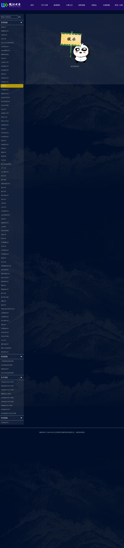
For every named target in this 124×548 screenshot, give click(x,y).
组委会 (94, 5)
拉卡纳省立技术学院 (8, 462)
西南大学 (4, 361)
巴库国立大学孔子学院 (9, 482)
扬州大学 (4, 386)
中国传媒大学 (6, 416)
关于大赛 (44, 5)
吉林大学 (4, 174)
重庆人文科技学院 (7, 441)
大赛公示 (69, 5)
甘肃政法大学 (6, 98)
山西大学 (4, 275)
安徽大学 (4, 28)
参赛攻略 (81, 5)
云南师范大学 (6, 401)
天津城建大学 (6, 305)
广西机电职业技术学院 (9, 457)
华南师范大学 (6, 154)
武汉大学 (4, 330)
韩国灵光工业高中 (7, 497)
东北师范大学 (6, 83)
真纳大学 (4, 411)
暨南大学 (4, 189)
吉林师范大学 (6, 179)
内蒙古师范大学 (7, 229)
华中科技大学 (6, 164)
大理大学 (4, 68)
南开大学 (4, 240)
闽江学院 (4, 224)
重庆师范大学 (6, 446)
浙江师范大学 (6, 406)
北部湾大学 (5, 38)
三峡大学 (4, 255)
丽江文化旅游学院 (7, 204)
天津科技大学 (6, 315)
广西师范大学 (6, 108)
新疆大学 (4, 381)
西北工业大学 (6, 351)
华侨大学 (4, 159)
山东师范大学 (6, 265)
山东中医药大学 (7, 270)
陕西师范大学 (6, 280)
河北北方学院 (6, 128)
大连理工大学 (6, 73)
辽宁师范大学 (6, 214)
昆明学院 (4, 194)
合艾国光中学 (6, 533)
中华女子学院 (6, 426)
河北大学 (4, 134)
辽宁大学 (4, 209)
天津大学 (4, 310)
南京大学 (4, 234)
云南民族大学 (6, 396)
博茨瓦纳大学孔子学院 (9, 487)
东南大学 (4, 88)
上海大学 (4, 285)
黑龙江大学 (5, 144)
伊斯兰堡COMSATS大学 (9, 391)
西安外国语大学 (7, 346)
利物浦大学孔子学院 (8, 512)
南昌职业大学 (6, 467)
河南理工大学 (6, 139)
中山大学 (4, 431)
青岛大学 (4, 250)
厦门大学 (4, 371)
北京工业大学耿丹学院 (9, 48)
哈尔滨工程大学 (7, 118)
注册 (121, 5)
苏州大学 (4, 300)
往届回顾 (106, 5)
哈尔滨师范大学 (7, 123)
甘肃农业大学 (6, 93)
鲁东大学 (4, 219)
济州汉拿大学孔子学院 (9, 507)
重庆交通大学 (6, 436)
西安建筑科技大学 (7, 335)
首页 (32, 5)
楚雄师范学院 (6, 63)
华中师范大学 (6, 169)
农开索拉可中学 (7, 518)
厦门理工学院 (6, 376)
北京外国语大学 (7, 58)
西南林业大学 (6, 366)
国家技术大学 (6, 113)
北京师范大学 (6, 53)
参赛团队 (57, 5)
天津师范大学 (6, 320)
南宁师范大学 (6, 245)
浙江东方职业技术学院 (9, 472)
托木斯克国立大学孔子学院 (10, 523)
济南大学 (4, 184)
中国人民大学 (6, 421)
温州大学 (4, 325)
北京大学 (4, 43)
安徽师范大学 (6, 33)
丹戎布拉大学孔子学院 (9, 492)
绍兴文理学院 (6, 290)
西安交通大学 (6, 340)
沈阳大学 (4, 295)
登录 (116, 5)
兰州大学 (4, 199)
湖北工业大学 (6, 149)
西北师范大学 (6, 356)
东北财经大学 (6, 78)
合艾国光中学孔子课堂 (9, 502)
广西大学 (4, 103)
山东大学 (4, 260)
